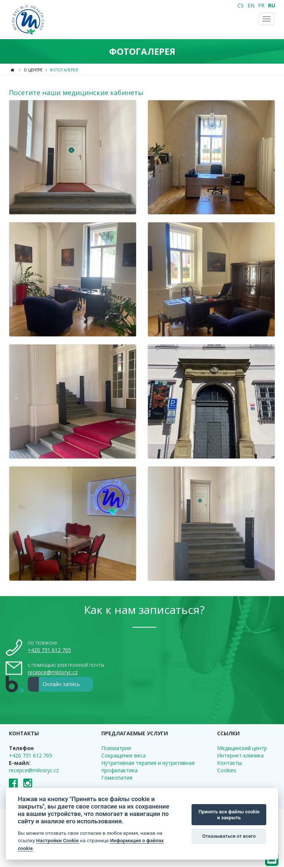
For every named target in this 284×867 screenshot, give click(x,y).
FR (261, 5)
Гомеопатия (116, 777)
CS (240, 5)
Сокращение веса (123, 755)
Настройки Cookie (57, 840)
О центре (33, 70)
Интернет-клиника (240, 755)
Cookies (226, 770)
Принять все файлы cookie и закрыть (229, 814)
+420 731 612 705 (49, 649)
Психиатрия (116, 748)
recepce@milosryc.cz (53, 672)
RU (271, 5)
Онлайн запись (54, 684)
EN (250, 5)
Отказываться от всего (229, 836)
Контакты (229, 762)
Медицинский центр (242, 748)
